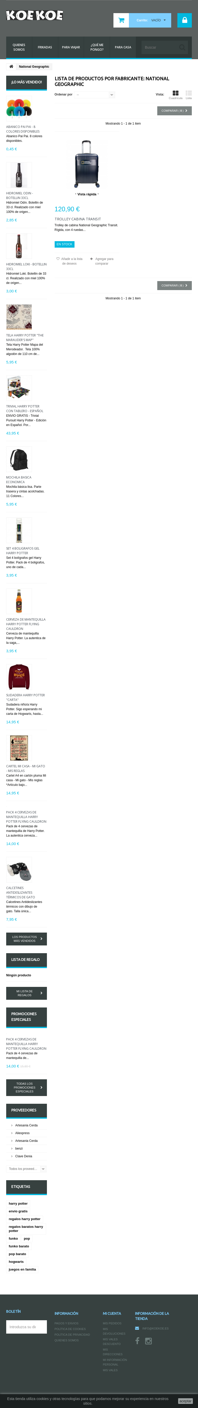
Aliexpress (22, 1133)
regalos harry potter (24, 1219)
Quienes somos (67, 1340)
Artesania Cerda (26, 1125)
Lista (189, 95)
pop (27, 1238)
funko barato (19, 1246)
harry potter (18, 1203)
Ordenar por (63, 94)
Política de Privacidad (72, 1334)
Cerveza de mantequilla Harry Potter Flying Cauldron (26, 624)
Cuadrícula (176, 95)
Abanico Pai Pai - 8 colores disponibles (22, 129)
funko (13, 1238)
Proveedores (23, 1110)
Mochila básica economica (18, 479)
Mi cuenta (112, 1313)
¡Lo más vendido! (26, 82)
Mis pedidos (112, 1323)
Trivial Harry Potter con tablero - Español (24, 408)
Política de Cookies (70, 1329)
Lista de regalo (25, 960)
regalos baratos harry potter (26, 1229)
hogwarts (16, 1262)
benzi (18, 1148)
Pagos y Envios (67, 1323)
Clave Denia (23, 1156)
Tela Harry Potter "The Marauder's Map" (25, 337)
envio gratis (18, 1211)
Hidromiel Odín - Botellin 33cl (19, 195)
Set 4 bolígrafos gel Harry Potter (22, 550)
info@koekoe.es (155, 1328)
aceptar (185, 1401)
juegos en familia (22, 1269)
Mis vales (110, 1370)
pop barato (17, 1254)
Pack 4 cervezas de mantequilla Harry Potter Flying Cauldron (26, 817)
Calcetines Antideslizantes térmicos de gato (20, 892)
